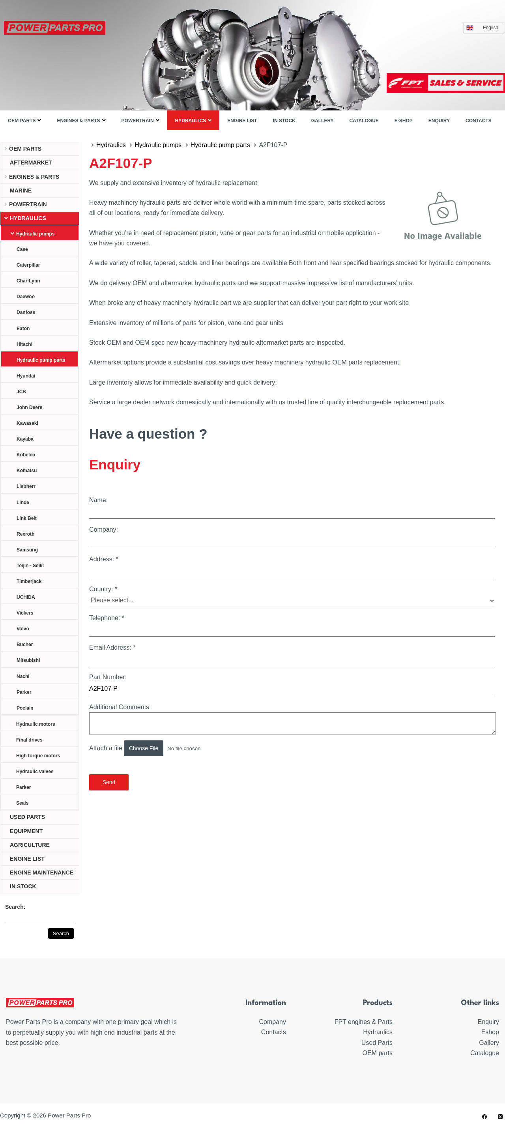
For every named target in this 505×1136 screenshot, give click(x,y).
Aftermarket (31, 162)
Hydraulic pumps (35, 234)
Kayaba (25, 439)
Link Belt (27, 518)
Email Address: (292, 655)
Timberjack (29, 581)
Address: (292, 567)
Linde (23, 502)
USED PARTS (27, 817)
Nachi (23, 676)
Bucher (25, 644)
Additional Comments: (292, 719)
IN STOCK (284, 120)
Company (272, 1021)
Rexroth (25, 534)
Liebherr (26, 486)
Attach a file (156, 748)
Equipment (26, 831)
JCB (21, 391)
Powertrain (138, 120)
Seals (22, 803)
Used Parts (377, 1042)
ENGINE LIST (242, 120)
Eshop (490, 1032)
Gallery (322, 120)
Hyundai (26, 376)
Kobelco (26, 455)
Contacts (479, 120)
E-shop (404, 120)
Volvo (23, 629)
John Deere (29, 407)
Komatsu (27, 470)
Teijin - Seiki (30, 565)
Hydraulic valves (35, 771)
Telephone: (292, 626)
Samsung (27, 550)
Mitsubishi (28, 660)
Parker (24, 692)
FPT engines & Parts (364, 1021)
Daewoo (26, 296)
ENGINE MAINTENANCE (41, 872)
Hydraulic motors (35, 724)
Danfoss (26, 312)
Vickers (25, 613)
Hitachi (24, 344)
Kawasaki (27, 423)
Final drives (29, 740)
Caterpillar (28, 265)
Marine (21, 190)
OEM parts (22, 120)
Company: (292, 537)
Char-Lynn (28, 281)
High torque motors (38, 756)
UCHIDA (26, 597)
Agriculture (30, 845)
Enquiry (439, 120)
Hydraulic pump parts (41, 360)
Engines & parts (78, 120)
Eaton (23, 328)
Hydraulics (190, 120)
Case (22, 249)
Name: (292, 508)
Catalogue (364, 120)
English (492, 27)
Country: (292, 596)
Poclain (25, 708)
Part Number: (292, 685)
